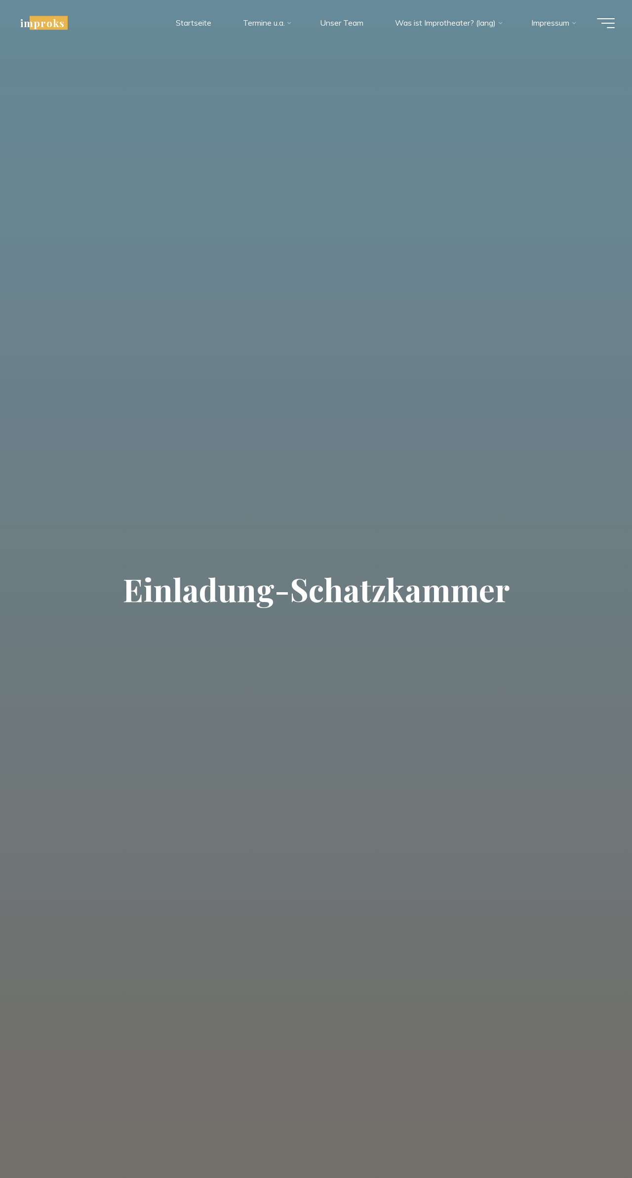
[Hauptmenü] (603, 24)
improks (45, 23)
